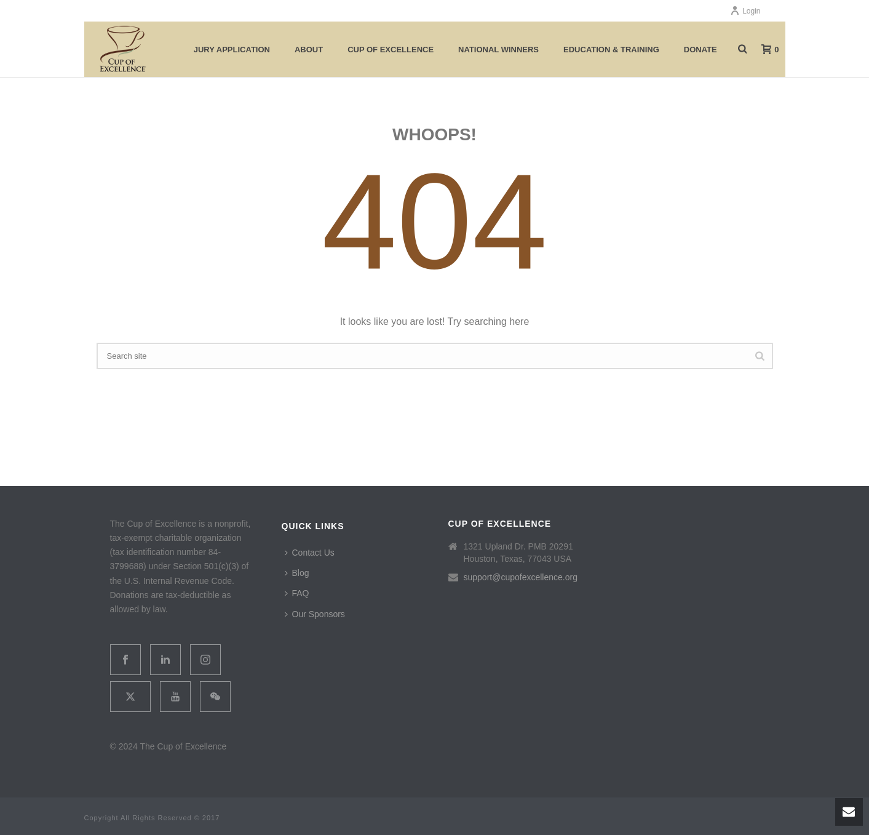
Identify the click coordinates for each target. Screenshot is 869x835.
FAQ (297, 593)
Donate (700, 49)
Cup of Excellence (390, 49)
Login (745, 11)
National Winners (498, 49)
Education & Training (611, 49)
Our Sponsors (315, 614)
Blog (297, 573)
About (309, 49)
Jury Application (232, 49)
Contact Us (310, 552)
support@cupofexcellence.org (520, 577)
